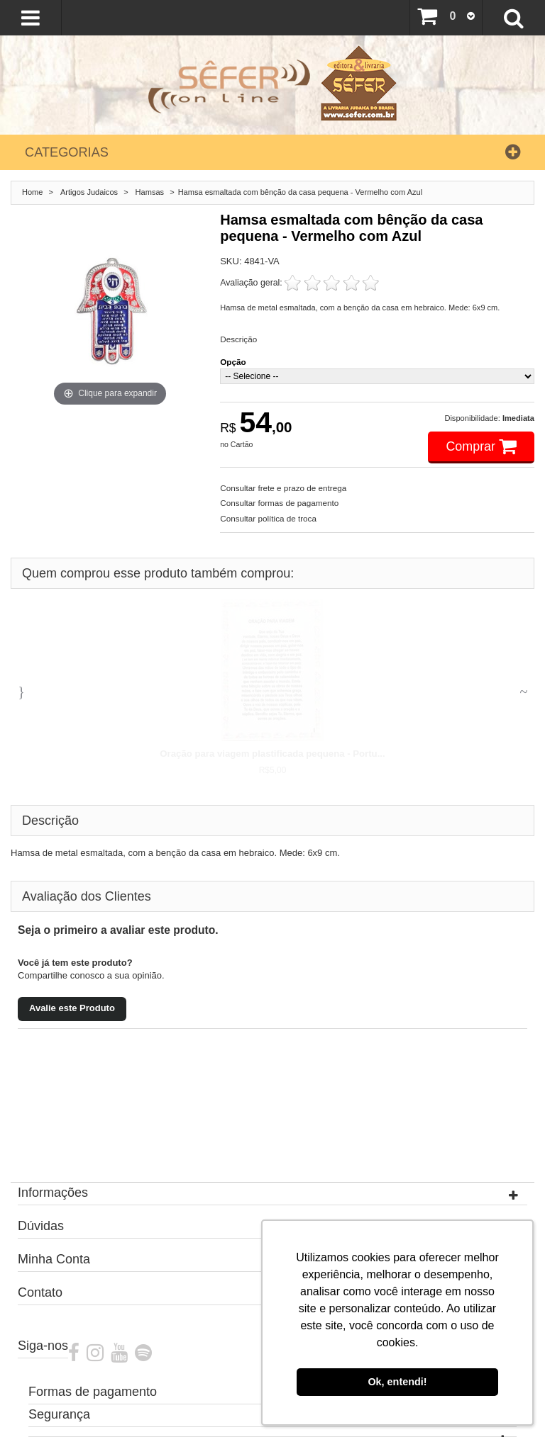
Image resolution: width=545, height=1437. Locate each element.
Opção (233, 361)
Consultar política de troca (268, 518)
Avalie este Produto (72, 1008)
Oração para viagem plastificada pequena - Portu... (272, 753)
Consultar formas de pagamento (279, 502)
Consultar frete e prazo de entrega (283, 487)
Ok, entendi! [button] (397, 1381)
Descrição (238, 339)
